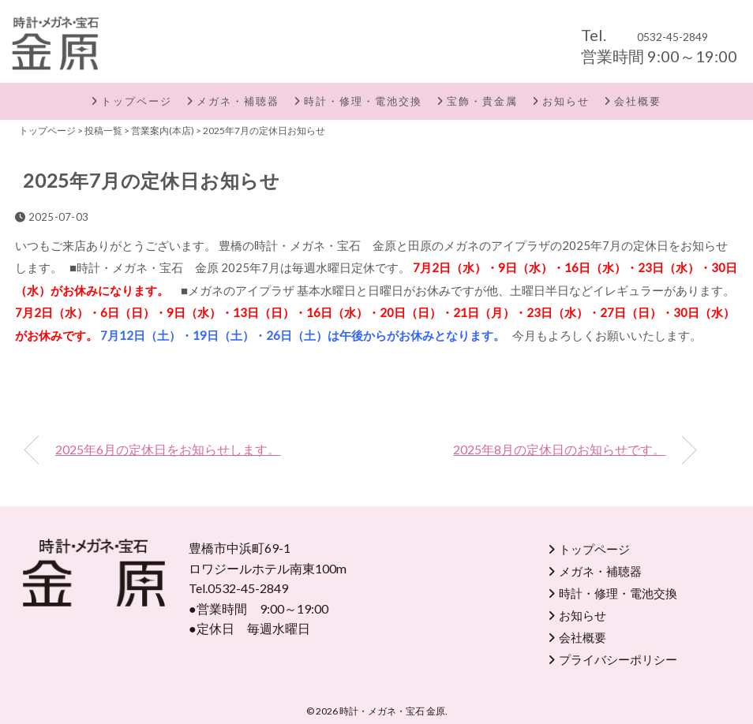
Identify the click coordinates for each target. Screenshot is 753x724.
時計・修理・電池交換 (363, 101)
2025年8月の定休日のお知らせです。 (559, 449)
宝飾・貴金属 (482, 101)
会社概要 (637, 101)
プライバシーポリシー (618, 659)
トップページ (136, 101)
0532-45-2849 (672, 36)
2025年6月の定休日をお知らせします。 (167, 449)
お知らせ (566, 101)
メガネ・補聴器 (238, 101)
